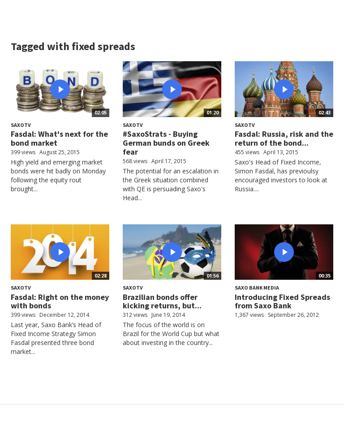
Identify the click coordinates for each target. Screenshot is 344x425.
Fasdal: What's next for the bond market (59, 138)
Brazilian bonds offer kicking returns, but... (162, 301)
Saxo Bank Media (257, 287)
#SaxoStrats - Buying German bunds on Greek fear (166, 143)
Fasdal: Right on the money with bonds (60, 301)
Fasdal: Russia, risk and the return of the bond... (284, 138)
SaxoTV (21, 125)
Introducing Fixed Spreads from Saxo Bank (282, 301)
